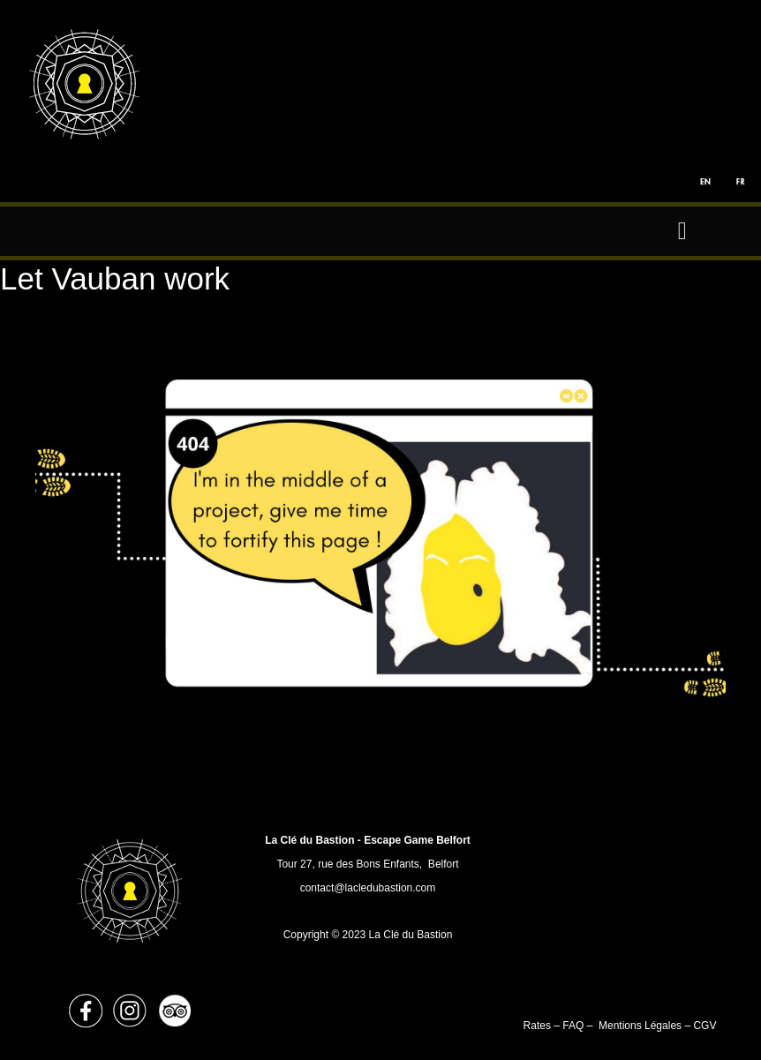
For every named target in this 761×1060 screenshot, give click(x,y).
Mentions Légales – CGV (657, 1025)
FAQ (573, 1025)
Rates (539, 1025)
